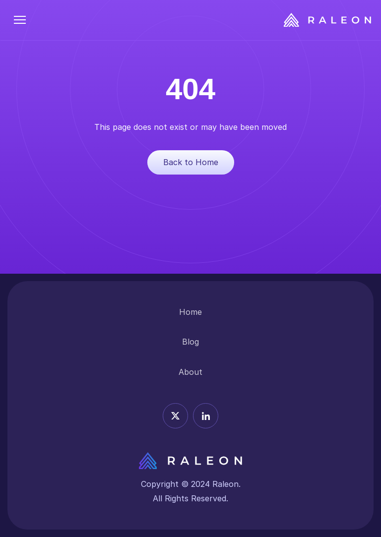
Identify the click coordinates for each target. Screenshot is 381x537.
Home (190, 312)
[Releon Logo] (190, 460)
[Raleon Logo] (327, 20)
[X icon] (175, 415)
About (190, 372)
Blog (190, 342)
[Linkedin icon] (205, 415)
